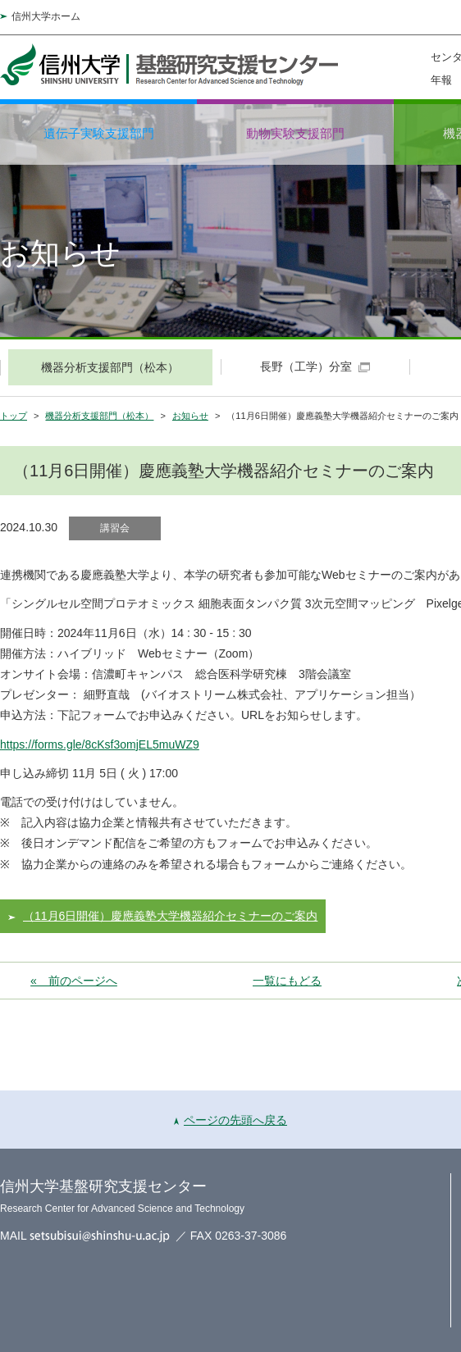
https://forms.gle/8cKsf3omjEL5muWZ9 (99, 744)
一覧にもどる (287, 980)
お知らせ (190, 416)
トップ (13, 416)
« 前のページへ (73, 980)
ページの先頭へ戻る (230, 1120)
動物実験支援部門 (295, 133)
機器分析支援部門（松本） (99, 416)
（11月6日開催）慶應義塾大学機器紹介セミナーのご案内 (170, 915)
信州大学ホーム (45, 16)
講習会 (115, 528)
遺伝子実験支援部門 (98, 133)
